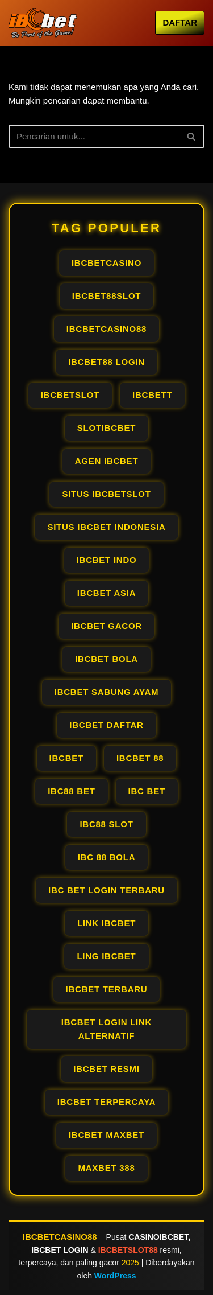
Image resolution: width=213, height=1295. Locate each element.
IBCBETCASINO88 (60, 1236)
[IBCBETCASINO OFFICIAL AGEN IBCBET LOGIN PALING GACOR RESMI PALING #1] (43, 23)
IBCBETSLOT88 (128, 1250)
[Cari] (94, 136)
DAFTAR (179, 22)
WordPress (115, 1275)
